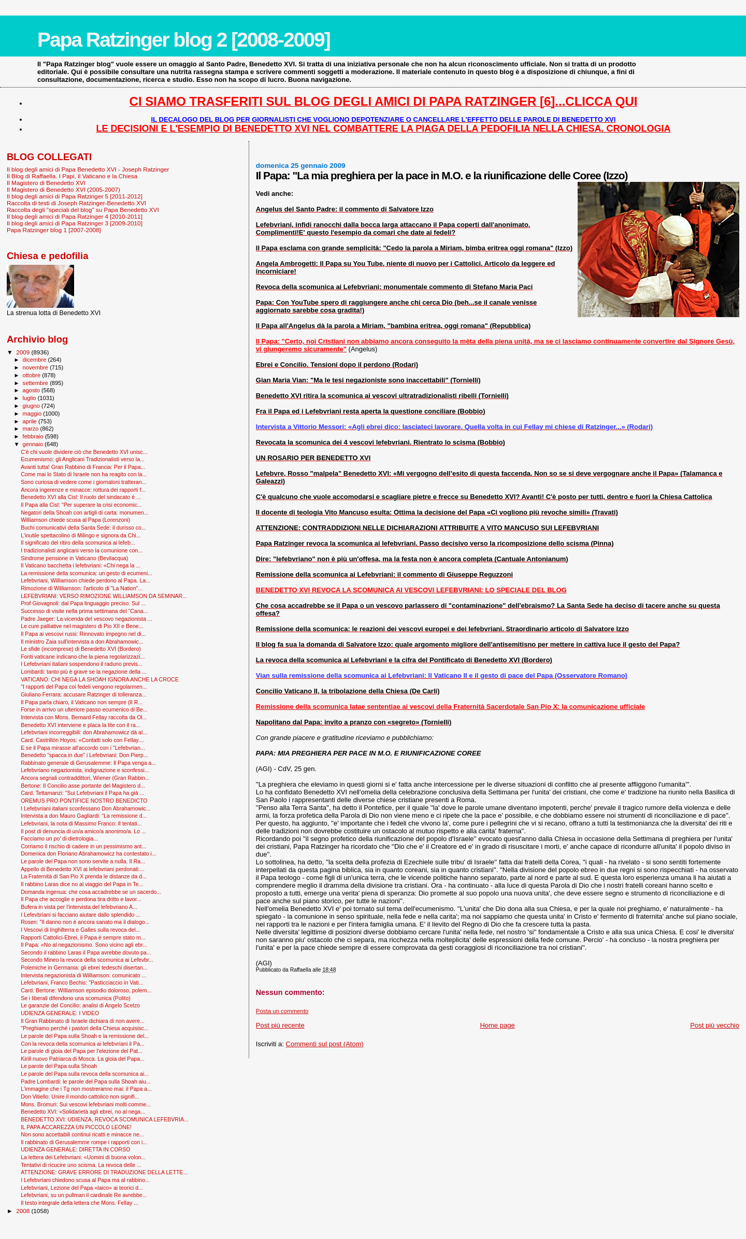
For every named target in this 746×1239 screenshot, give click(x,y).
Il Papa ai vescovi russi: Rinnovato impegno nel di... (83, 634)
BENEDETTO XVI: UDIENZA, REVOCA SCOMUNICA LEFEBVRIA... (105, 1119)
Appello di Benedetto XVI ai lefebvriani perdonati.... (83, 869)
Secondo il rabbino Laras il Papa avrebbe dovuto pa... (86, 952)
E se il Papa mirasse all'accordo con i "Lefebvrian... (83, 748)
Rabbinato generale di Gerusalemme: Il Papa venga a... (88, 763)
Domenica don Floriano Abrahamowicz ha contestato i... (88, 853)
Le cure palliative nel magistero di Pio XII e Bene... (82, 626)
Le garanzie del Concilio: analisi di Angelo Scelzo (80, 1005)
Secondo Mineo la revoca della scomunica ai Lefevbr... (87, 960)
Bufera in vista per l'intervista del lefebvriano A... (79, 907)
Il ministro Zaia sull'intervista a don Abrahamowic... (82, 641)
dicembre (35, 360)
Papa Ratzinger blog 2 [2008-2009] (183, 40)
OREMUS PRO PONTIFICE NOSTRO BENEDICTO (84, 800)
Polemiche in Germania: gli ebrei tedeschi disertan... (84, 967)
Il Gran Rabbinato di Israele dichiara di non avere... (83, 1021)
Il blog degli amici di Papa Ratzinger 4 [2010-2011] (74, 216)
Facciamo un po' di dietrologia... (59, 838)
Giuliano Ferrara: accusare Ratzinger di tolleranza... (83, 694)
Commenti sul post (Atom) (325, 1044)
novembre (36, 367)
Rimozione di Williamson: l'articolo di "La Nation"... (81, 588)
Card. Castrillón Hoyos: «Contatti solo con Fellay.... (83, 740)
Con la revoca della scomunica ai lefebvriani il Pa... (83, 1044)
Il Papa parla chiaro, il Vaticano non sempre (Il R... (81, 702)
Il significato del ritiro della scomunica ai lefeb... (78, 542)
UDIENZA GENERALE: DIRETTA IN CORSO (75, 1149)
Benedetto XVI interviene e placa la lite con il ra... (80, 725)
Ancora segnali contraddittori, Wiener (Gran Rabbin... (85, 778)
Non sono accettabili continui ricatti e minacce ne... (82, 1134)
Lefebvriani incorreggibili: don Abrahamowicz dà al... (84, 732)
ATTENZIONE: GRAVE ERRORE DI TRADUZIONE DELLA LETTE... (104, 1172)
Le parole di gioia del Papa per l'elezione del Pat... (81, 1051)
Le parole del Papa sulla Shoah (59, 1066)
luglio (30, 398)
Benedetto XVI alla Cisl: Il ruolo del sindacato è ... (81, 497)
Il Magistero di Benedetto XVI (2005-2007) (63, 189)
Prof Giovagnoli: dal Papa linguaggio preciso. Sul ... (83, 603)
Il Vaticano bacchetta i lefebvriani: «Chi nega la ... (80, 565)
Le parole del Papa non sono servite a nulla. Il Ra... (83, 861)
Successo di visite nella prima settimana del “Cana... (84, 611)
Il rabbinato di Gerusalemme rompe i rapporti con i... (84, 1142)
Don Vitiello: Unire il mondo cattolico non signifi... (80, 1096)
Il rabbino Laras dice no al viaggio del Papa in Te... (82, 884)
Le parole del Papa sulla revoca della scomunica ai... (85, 1074)
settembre (36, 383)
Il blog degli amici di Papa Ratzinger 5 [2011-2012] (74, 196)
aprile (30, 421)
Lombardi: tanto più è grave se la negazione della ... (84, 671)
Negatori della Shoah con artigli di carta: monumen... (84, 512)
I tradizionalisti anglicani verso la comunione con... (81, 550)
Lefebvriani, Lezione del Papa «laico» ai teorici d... (82, 1188)
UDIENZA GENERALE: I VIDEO (60, 1013)
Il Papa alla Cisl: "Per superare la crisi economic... (81, 505)
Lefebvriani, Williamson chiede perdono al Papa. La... (85, 580)
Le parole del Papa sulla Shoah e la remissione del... (85, 1036)
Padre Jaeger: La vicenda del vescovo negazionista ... (86, 619)
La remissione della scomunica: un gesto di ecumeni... (86, 573)
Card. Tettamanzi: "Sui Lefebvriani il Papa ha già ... (82, 793)
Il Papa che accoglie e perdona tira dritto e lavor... (81, 899)
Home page (497, 1025)
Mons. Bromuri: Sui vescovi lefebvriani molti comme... (86, 1104)
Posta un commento (282, 1011)
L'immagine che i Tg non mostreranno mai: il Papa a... (86, 1089)
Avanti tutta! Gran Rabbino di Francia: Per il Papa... (83, 467)
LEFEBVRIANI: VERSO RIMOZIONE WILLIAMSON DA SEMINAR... (104, 596)
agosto (32, 390)
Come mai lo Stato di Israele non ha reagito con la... (84, 474)
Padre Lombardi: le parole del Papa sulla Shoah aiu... (86, 1081)
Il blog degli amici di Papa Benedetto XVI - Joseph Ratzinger (88, 169)
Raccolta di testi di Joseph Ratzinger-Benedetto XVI (76, 203)
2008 (23, 1210)
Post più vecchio (714, 1025)
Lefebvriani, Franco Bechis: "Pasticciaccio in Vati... (82, 982)
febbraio (34, 436)
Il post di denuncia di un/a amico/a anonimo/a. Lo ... (83, 831)
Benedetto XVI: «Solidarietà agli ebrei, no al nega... (83, 1111)
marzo (31, 428)
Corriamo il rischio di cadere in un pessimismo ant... (83, 846)
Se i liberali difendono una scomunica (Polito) (76, 998)
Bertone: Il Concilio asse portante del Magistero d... (83, 785)
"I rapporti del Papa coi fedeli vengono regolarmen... (84, 686)
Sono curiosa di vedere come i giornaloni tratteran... (83, 482)
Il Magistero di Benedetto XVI (46, 182)
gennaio (34, 444)
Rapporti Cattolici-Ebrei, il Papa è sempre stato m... (83, 937)
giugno (32, 406)
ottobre (32, 375)
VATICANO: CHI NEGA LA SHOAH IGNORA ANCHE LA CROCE (100, 679)
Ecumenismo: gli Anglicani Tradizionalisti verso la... (83, 459)
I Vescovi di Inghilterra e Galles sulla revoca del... (80, 930)
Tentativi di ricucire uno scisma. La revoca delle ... (81, 1165)
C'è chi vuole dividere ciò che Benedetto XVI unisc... (84, 452)
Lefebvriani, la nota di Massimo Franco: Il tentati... (81, 823)
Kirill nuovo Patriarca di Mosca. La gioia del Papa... (83, 1059)
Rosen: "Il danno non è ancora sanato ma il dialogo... (85, 922)
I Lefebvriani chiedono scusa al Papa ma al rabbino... (85, 1180)
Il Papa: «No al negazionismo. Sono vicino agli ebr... (84, 945)
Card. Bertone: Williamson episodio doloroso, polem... (86, 990)
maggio (33, 413)
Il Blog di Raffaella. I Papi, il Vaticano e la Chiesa (72, 176)
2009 (23, 352)
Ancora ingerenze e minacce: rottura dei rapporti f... (83, 490)
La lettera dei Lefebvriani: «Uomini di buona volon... (83, 1157)
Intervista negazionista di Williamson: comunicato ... (83, 975)
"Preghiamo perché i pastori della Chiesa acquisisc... (85, 1028)
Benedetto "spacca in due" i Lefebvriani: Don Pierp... (84, 755)
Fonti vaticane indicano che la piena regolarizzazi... (83, 656)
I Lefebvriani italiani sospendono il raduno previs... (81, 664)
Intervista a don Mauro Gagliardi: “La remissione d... (84, 816)
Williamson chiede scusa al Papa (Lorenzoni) (75, 520)
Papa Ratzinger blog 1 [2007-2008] (54, 229)
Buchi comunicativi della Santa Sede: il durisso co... (83, 527)
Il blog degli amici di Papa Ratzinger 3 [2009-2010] (74, 223)
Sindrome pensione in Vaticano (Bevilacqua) (74, 558)
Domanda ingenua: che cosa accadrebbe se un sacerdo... (91, 892)
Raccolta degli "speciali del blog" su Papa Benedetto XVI (83, 209)
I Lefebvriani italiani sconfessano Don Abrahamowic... (86, 808)
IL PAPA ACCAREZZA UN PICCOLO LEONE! (76, 1127)
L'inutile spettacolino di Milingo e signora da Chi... (80, 535)
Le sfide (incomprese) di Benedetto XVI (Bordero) (81, 649)
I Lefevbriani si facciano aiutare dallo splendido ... (80, 915)
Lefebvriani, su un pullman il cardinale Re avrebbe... (84, 1195)
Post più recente (280, 1025)
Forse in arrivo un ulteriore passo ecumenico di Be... (84, 709)
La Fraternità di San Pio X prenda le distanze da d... (84, 876)
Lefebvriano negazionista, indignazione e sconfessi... (85, 770)
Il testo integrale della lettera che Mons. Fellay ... (79, 1203)
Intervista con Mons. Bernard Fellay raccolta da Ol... (84, 717)
